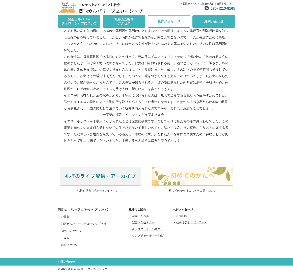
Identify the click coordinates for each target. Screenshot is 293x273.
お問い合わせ (213, 21)
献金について (69, 245)
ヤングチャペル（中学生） (149, 235)
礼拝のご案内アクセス (124, 21)
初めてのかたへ (71, 230)
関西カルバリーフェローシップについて (79, 21)
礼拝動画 (182, 216)
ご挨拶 (65, 216)
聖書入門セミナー (143, 222)
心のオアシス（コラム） (191, 222)
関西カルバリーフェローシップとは (83, 223)
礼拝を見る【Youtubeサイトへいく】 (100, 190)
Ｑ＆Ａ (65, 238)
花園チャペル (140, 216)
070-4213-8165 (223, 8)
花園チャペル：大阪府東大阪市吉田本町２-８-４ (209, 3)
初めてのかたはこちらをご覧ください (193, 190)
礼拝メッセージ (169, 21)
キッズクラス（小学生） (147, 229)
